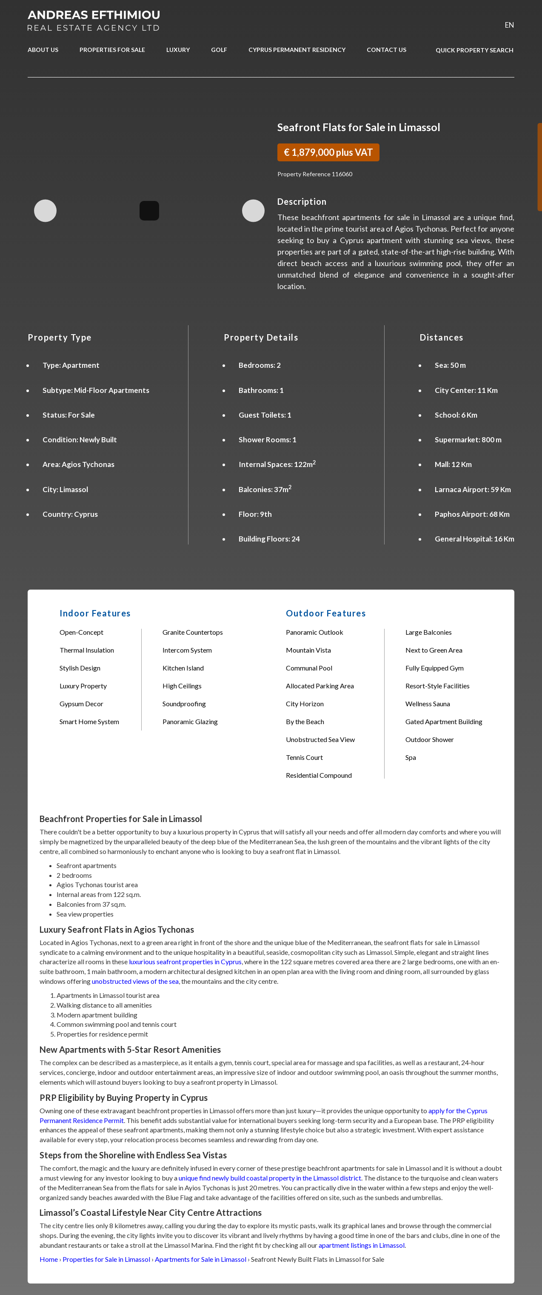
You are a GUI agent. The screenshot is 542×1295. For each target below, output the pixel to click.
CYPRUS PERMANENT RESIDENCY (296, 49)
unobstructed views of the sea (135, 981)
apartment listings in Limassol (362, 1245)
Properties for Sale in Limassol (106, 1259)
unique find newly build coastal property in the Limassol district (270, 1178)
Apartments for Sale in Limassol (200, 1259)
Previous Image (45, 210)
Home (49, 1259)
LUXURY (178, 49)
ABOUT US (43, 49)
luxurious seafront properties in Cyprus (185, 961)
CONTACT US (386, 49)
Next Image (253, 210)
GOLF (219, 49)
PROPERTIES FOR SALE (112, 49)
